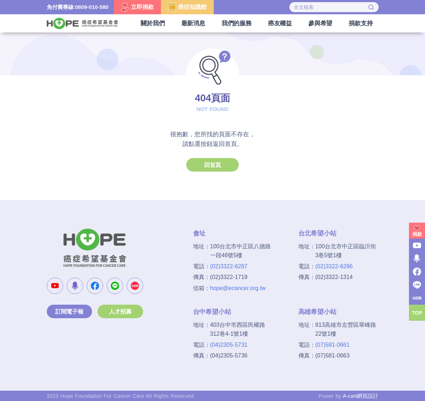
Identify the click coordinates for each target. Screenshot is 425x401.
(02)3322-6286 (334, 266)
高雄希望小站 (317, 311)
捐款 (417, 234)
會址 (199, 233)
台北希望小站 (317, 233)
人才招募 (120, 312)
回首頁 (212, 165)
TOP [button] (417, 313)
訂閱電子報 (69, 312)
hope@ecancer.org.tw (238, 288)
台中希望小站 (212, 311)
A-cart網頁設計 (360, 396)
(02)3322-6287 (229, 266)
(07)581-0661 (332, 345)
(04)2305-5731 (229, 345)
